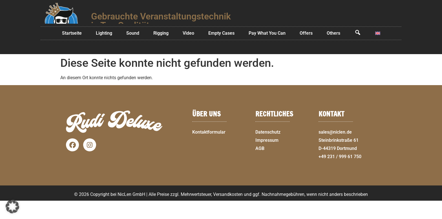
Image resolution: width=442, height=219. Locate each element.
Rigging (161, 51)
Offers (306, 51)
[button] (435, 215)
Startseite (72, 51)
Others (333, 51)
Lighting (104, 51)
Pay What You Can (267, 51)
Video (188, 51)
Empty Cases (221, 51)
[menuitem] (377, 51)
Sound (132, 51)
